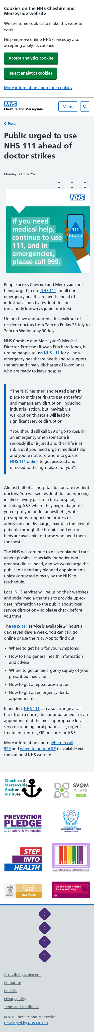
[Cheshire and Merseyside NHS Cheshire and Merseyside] (23, 106)
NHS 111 (48, 290)
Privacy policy (15, 999)
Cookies (10, 991)
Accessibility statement (22, 974)
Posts (12, 123)
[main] (47, 451)
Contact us (12, 983)
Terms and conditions (21, 1007)
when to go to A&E (38, 748)
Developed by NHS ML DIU (26, 1023)
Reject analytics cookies (30, 73)
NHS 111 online (24, 461)
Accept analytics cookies (31, 58)
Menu (68, 106)
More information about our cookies (38, 87)
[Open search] (85, 106)
